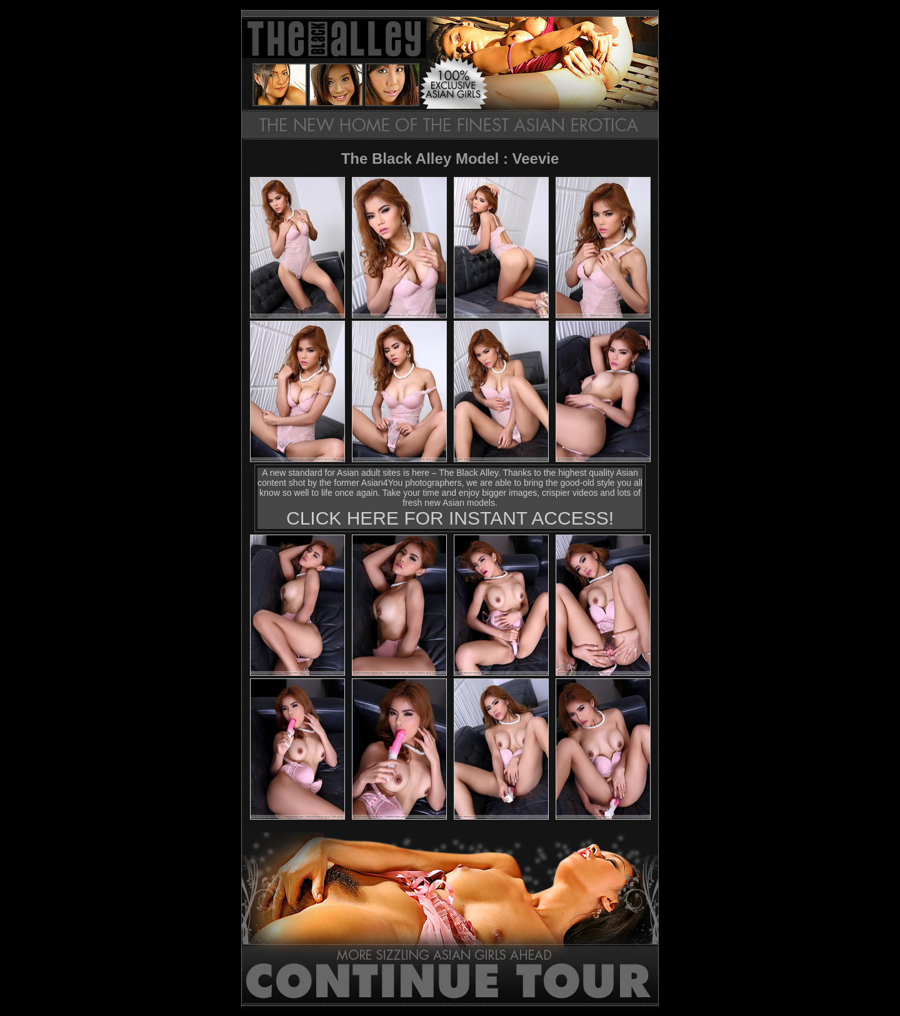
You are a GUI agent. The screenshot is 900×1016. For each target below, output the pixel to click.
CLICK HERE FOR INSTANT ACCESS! (450, 518)
